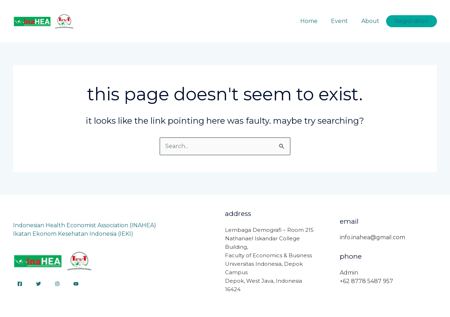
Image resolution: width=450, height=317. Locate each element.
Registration (413, 21)
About (374, 21)
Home (316, 21)
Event (344, 21)
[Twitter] (38, 283)
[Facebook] (19, 283)
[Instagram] (57, 283)
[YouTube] (76, 283)
